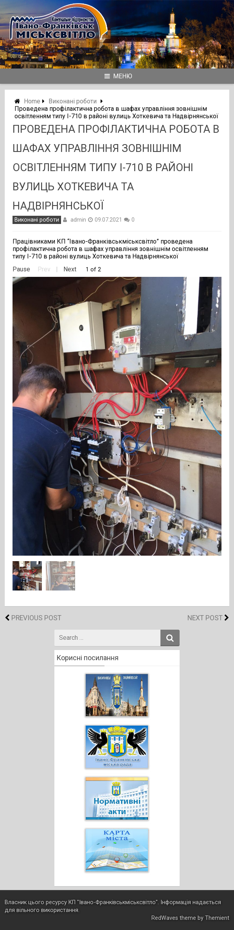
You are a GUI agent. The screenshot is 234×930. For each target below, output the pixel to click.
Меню (118, 76)
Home (32, 101)
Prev (44, 269)
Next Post (205, 618)
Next (69, 269)
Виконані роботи (73, 101)
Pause (21, 269)
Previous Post (36, 618)
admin (78, 219)
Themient (217, 918)
